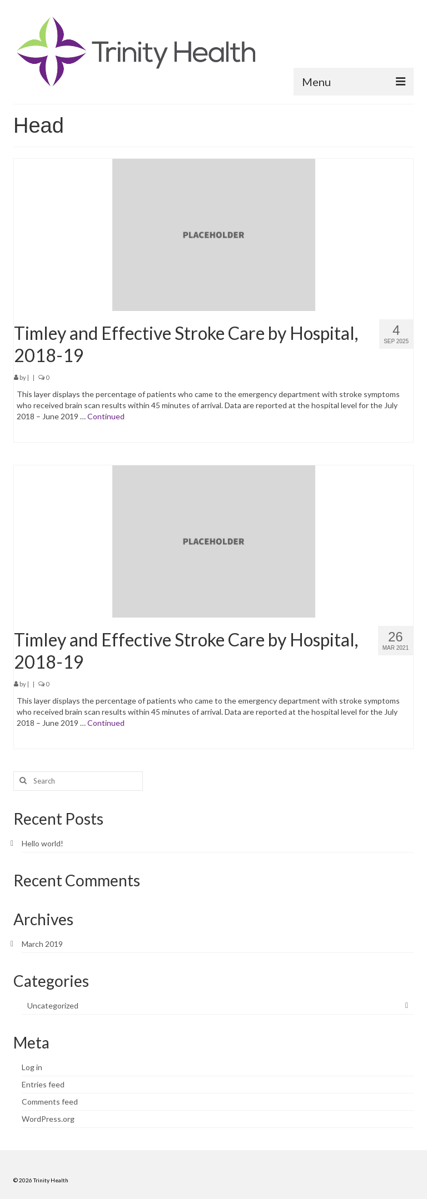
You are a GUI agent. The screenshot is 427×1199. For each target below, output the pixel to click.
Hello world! (42, 843)
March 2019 (42, 944)
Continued (106, 416)
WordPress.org (48, 1118)
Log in (32, 1067)
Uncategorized (52, 1005)
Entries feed (43, 1084)
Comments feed (50, 1101)
